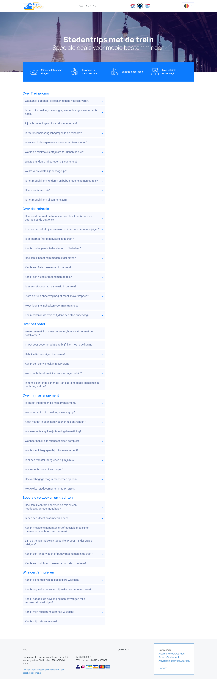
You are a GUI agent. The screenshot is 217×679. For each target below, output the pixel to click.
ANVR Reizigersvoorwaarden (174, 660)
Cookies (163, 668)
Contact (92, 6)
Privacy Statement (169, 657)
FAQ (81, 6)
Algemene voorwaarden (172, 653)
